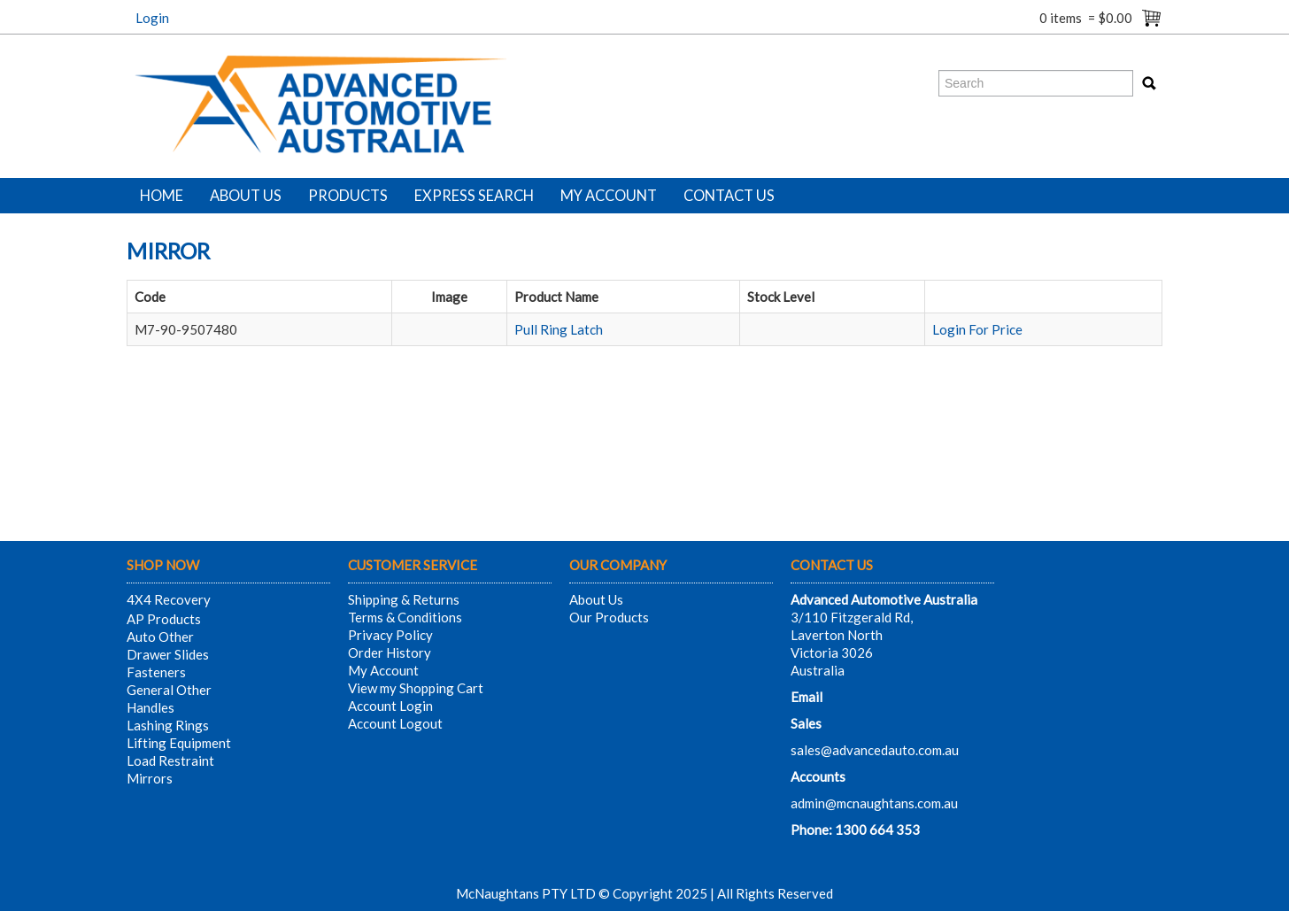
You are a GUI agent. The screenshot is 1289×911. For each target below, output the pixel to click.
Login (152, 18)
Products (348, 196)
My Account (608, 196)
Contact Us (729, 196)
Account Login (390, 706)
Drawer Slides (168, 654)
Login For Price (977, 329)
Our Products (609, 617)
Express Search (474, 196)
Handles (150, 707)
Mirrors (150, 778)
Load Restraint (170, 760)
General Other (169, 690)
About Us (246, 196)
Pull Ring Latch (558, 329)
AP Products (164, 619)
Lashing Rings (168, 725)
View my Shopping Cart (415, 688)
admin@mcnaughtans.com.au (874, 803)
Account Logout (395, 723)
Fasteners (156, 672)
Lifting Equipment (179, 743)
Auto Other (160, 637)
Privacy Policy (390, 635)
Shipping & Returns (403, 599)
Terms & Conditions (405, 617)
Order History (389, 652)
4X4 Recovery (169, 599)
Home (161, 196)
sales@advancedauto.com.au (875, 750)
